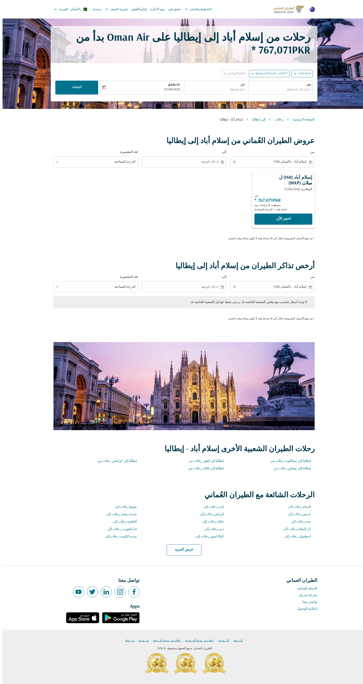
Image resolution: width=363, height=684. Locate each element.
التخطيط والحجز (194, 9)
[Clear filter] (232, 162)
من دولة (127, 640)
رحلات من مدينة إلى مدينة (197, 640)
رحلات (276, 119)
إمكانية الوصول (305, 609)
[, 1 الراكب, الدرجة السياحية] (269, 73)
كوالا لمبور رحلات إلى (207, 536)
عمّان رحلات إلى (210, 521)
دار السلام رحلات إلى (294, 529)
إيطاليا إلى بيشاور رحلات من (289, 468)
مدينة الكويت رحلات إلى (118, 536)
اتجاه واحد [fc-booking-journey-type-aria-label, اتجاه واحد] (301, 73)
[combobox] (278, 90)
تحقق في (172, 9)
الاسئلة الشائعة (305, 588)
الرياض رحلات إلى (209, 514)
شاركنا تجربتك (305, 595)
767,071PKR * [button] (278, 51)
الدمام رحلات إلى (296, 507)
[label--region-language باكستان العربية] (67, 9)
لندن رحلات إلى (211, 507)
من (306, 85)
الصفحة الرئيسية (301, 119)
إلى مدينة (221, 640)
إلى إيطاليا (256, 119)
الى (240, 85)
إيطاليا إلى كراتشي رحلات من (114, 461)
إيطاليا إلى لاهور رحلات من (203, 461)
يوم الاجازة (155, 9)
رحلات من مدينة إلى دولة (164, 640)
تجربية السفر (112, 9)
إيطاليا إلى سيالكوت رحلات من (288, 461)
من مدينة (141, 640)
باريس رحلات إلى (296, 514)
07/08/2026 (170, 89)
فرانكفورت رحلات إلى (119, 529)
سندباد (94, 9)
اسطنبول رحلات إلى (295, 536)
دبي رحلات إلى (211, 529)
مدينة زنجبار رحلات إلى (119, 514)
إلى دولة (235, 640)
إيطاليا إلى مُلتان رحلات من (203, 468)
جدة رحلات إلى (298, 521)
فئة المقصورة (126, 152)
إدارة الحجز (136, 9)
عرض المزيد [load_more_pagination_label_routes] (181, 550)
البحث (74, 87)
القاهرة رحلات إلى (122, 521)
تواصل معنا (307, 602)
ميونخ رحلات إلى (123, 507)
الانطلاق (171, 85)
